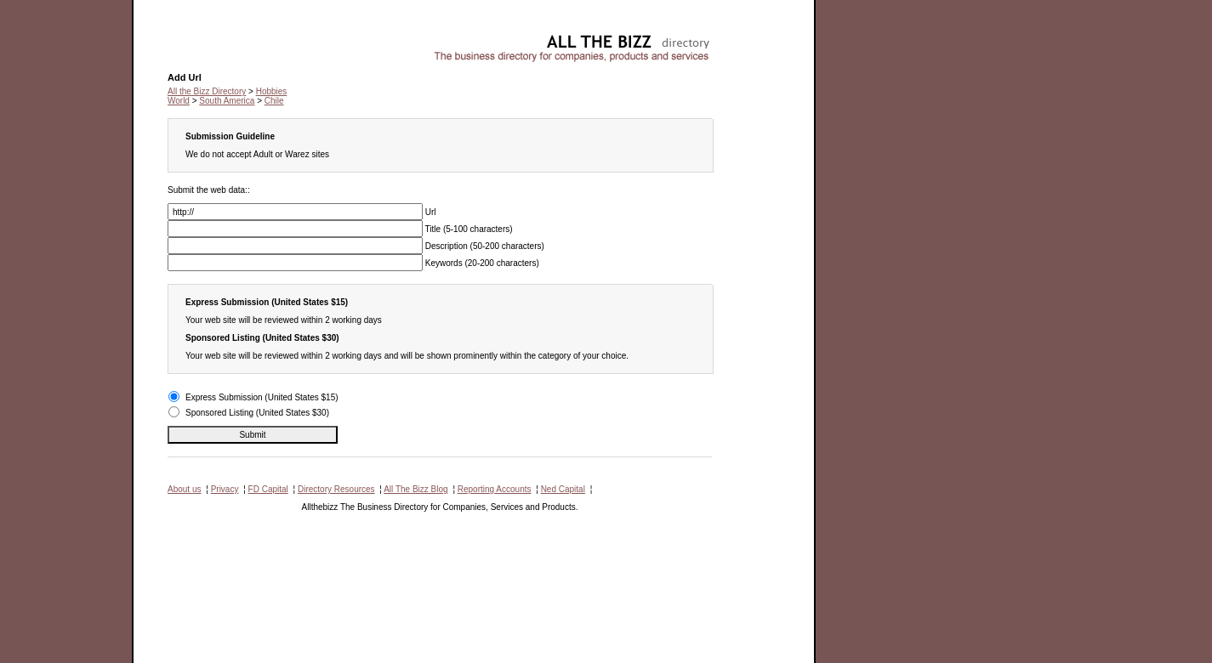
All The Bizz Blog (415, 489)
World (179, 100)
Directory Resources (336, 489)
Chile (274, 100)
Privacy (225, 489)
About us (184, 489)
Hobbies (183, 38)
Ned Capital (563, 489)
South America (226, 100)
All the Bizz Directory (207, 91)
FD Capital (268, 489)
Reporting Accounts (495, 489)
